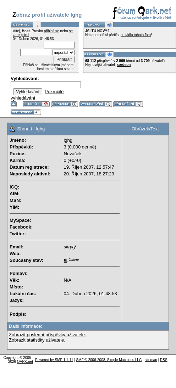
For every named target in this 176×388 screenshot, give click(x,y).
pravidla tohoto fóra (136, 35)
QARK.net (25, 362)
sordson (124, 65)
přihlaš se (51, 31)
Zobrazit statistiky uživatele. (37, 340)
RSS (163, 360)
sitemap (151, 360)
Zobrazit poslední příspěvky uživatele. (47, 334)
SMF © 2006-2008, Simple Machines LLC (109, 360)
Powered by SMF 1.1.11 (54, 360)
